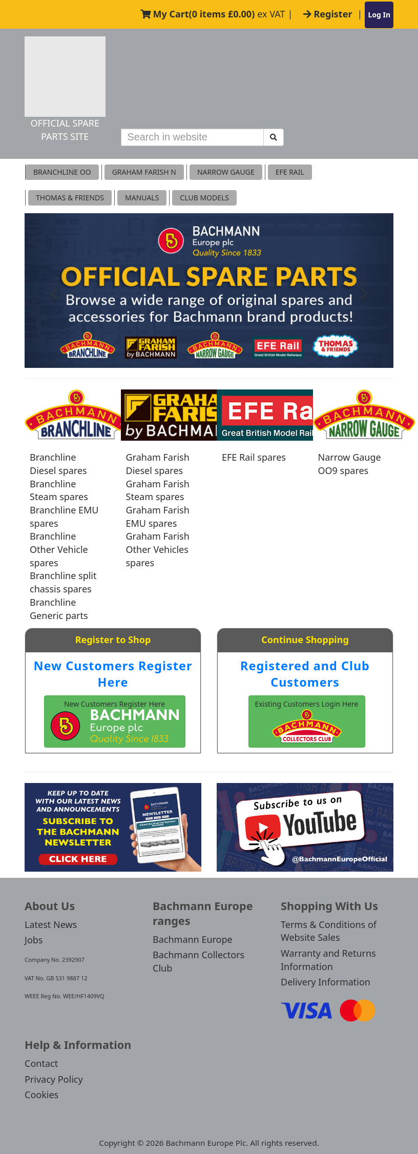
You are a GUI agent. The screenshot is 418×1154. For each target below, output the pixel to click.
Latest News (51, 924)
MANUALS (142, 197)
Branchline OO (62, 172)
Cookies (41, 1094)
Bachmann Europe (193, 939)
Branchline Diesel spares (58, 464)
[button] (52, 290)
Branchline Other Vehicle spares (59, 549)
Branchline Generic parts (59, 609)
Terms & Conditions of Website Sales (329, 931)
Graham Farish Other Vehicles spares (158, 549)
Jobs (34, 940)
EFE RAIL (290, 172)
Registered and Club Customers (305, 673)
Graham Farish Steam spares (158, 490)
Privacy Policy (54, 1079)
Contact (41, 1063)
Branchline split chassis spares (63, 582)
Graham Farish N (144, 172)
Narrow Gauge (226, 172)
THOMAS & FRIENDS (70, 197)
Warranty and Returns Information (328, 960)
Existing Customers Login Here (307, 721)
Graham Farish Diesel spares (158, 464)
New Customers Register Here (113, 673)
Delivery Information (325, 982)
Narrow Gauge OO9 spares (349, 464)
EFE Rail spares (254, 457)
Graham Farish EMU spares (158, 516)
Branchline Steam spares (59, 490)
